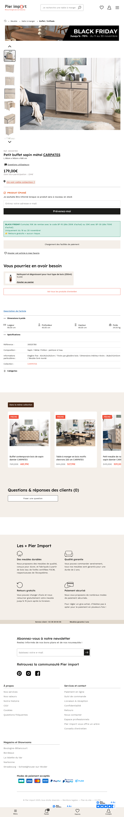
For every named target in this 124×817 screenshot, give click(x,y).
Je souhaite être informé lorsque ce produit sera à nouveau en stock (38, 197)
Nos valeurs (10, 696)
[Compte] (109, 8)
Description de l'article (15, 311)
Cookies (8, 710)
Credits (98, 800)
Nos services (10, 691)
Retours (68, 710)
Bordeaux (9, 752)
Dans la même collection (20, 405)
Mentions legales (70, 800)
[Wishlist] (102, 8)
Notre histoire (11, 701)
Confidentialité (72, 705)
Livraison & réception (76, 701)
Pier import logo (15, 7)
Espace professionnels (76, 719)
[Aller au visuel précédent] (10, 46)
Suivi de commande (75, 696)
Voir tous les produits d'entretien (62, 292)
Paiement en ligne (74, 691)
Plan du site (86, 800)
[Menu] (117, 7)
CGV (6, 705)
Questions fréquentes (16, 714)
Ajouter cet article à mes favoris (21, 253)
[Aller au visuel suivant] (10, 142)
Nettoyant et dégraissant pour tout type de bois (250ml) (44, 274)
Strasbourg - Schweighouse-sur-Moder (25, 766)
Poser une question (33, 498)
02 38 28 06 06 (54, 622)
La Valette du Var (13, 757)
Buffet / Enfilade (47, 21)
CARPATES (51, 155)
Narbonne (9, 762)
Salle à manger (28, 21)
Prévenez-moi (62, 211)
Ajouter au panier (25, 282)
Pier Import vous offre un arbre (82, 724)
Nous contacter (73, 714)
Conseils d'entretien (75, 728)
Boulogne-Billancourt (15, 748)
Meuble (14, 21)
